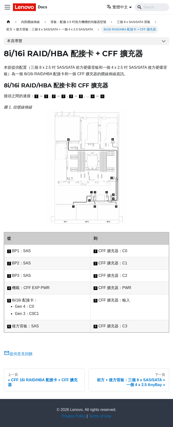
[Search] (152, 7)
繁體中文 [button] (117, 7)
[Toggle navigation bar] (7, 7)
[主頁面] (8, 22)
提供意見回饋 (18, 354)
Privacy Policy (74, 416)
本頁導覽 (14, 41)
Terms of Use (100, 416)
